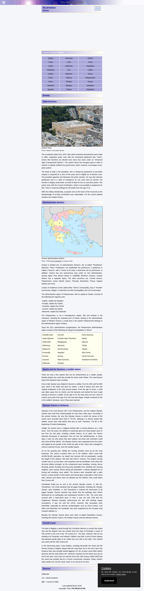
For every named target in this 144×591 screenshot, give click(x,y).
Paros (50, 78)
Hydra (50, 66)
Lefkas (90, 70)
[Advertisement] (72, 32)
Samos (90, 82)
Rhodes (69, 82)
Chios (51, 62)
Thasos (69, 89)
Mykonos (69, 74)
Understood (109, 580)
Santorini (50, 85)
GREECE (61, 52)
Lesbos (50, 74)
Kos (69, 70)
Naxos (90, 74)
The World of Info (72, 2)
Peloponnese (90, 78)
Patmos (69, 78)
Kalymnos (69, 66)
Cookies (106, 568)
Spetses (51, 89)
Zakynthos (90, 89)
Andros (90, 58)
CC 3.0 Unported (55, 261)
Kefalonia (50, 70)
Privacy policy (121, 574)
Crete (90, 62)
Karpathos (90, 66)
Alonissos (69, 58)
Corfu (69, 62)
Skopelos (90, 85)
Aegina (50, 58)
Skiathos (69, 85)
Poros (50, 82)
